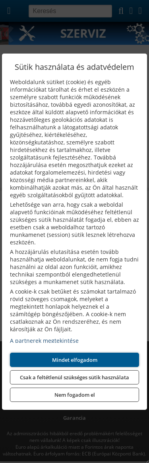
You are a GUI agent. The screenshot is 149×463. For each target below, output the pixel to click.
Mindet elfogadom (74, 359)
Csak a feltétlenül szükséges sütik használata (74, 377)
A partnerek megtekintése (44, 340)
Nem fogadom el (74, 394)
